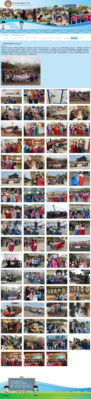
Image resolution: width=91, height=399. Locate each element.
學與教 (16, 31)
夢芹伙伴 (76, 31)
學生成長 (50, 31)
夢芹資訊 (38, 31)
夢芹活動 (28, 31)
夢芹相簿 (6, 35)
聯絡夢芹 (86, 31)
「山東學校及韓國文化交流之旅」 (18, 35)
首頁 (2, 35)
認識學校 (5, 31)
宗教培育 (64, 31)
